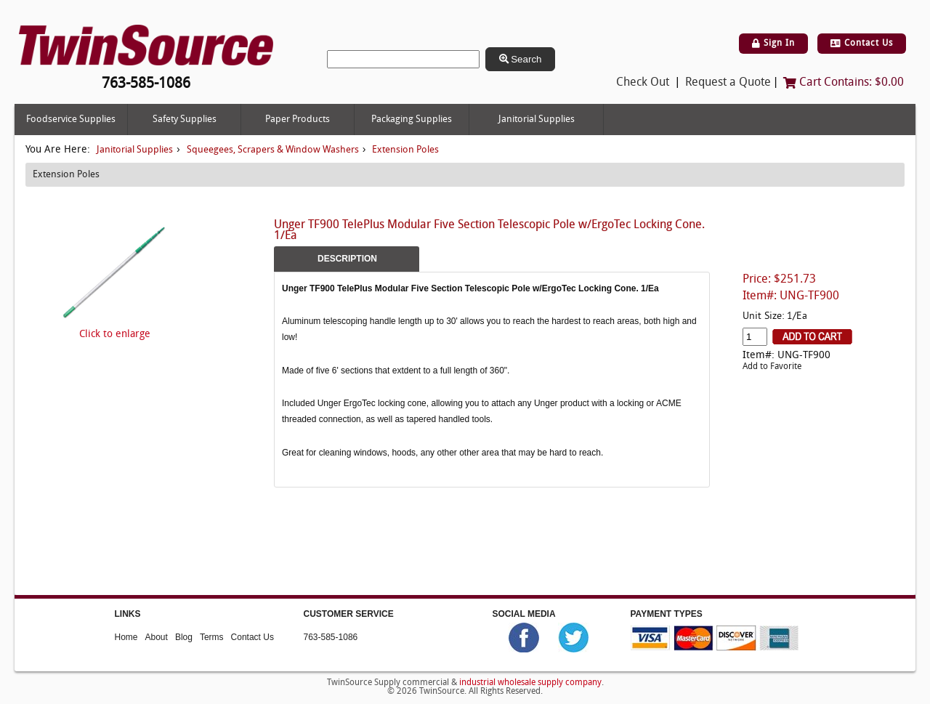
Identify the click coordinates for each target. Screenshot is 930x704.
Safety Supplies (185, 119)
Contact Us (861, 43)
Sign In (773, 43)
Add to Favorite (772, 367)
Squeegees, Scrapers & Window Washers (273, 150)
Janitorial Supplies (536, 119)
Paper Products (297, 119)
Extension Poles (405, 150)
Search (520, 59)
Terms (212, 637)
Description (347, 259)
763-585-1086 (331, 637)
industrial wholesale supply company (530, 683)
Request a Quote (728, 83)
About (156, 637)
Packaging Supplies (411, 119)
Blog (184, 637)
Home (126, 637)
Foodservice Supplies (71, 119)
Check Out (642, 83)
